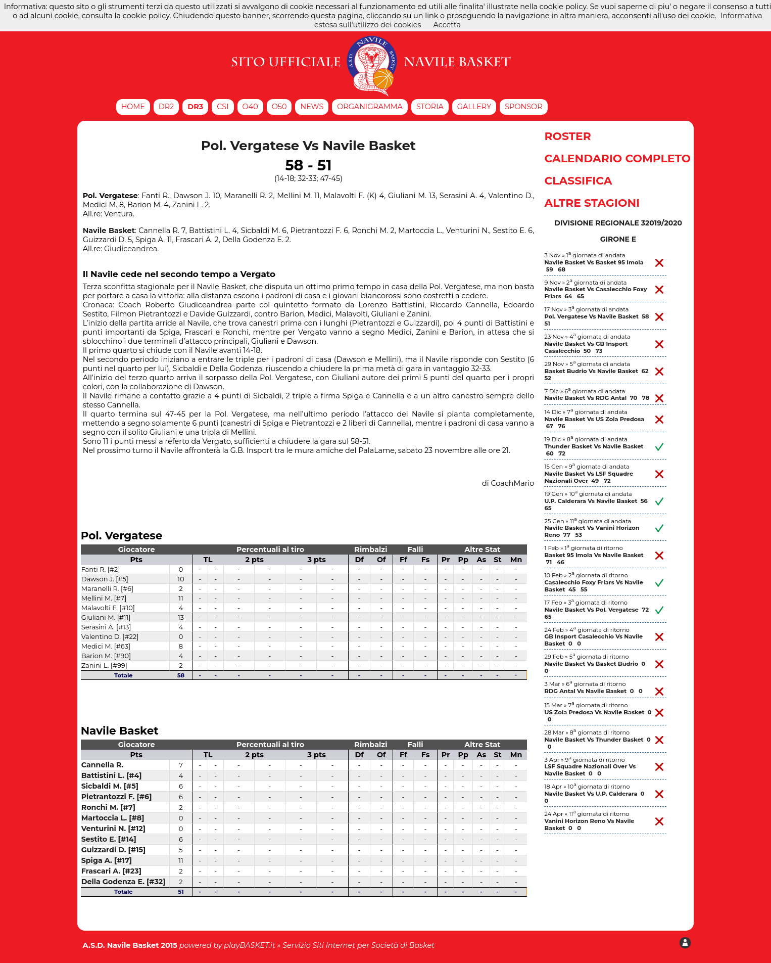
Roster (567, 136)
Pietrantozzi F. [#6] (116, 796)
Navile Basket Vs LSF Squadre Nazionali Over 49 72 (588, 477)
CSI (222, 106)
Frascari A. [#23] (111, 871)
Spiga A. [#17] (106, 860)
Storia (430, 106)
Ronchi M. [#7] (108, 807)
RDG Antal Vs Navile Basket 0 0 (593, 691)
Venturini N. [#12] (113, 828)
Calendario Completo (617, 158)
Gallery (474, 106)
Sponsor (523, 106)
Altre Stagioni (592, 202)
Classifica (578, 180)
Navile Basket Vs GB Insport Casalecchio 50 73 (586, 347)
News (311, 106)
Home (133, 106)
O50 (279, 106)
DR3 (195, 106)
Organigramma (370, 106)
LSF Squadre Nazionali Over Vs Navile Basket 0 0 (590, 770)
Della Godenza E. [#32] (123, 881)
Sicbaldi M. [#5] (109, 786)
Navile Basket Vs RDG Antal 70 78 (596, 397)
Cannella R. (102, 764)
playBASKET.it (249, 945)
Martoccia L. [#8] (112, 817)
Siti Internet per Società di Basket (373, 945)
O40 (250, 106)
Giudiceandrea (130, 248)
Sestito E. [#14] (108, 839)
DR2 (166, 106)
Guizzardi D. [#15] (113, 849)
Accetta (447, 24)
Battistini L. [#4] (111, 775)
